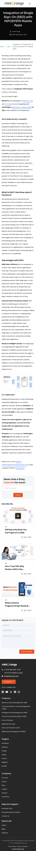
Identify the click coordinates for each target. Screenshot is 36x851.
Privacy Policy (12, 846)
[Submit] (18, 495)
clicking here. (20, 468)
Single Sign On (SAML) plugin (21, 107)
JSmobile (8, 104)
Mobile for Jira (28, 101)
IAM (8, 47)
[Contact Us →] (9, 682)
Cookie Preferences (18, 849)
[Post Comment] (26, 652)
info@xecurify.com (11, 676)
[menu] (30, 4)
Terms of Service (22, 846)
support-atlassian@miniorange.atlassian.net (14, 463)
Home (2, 47)
